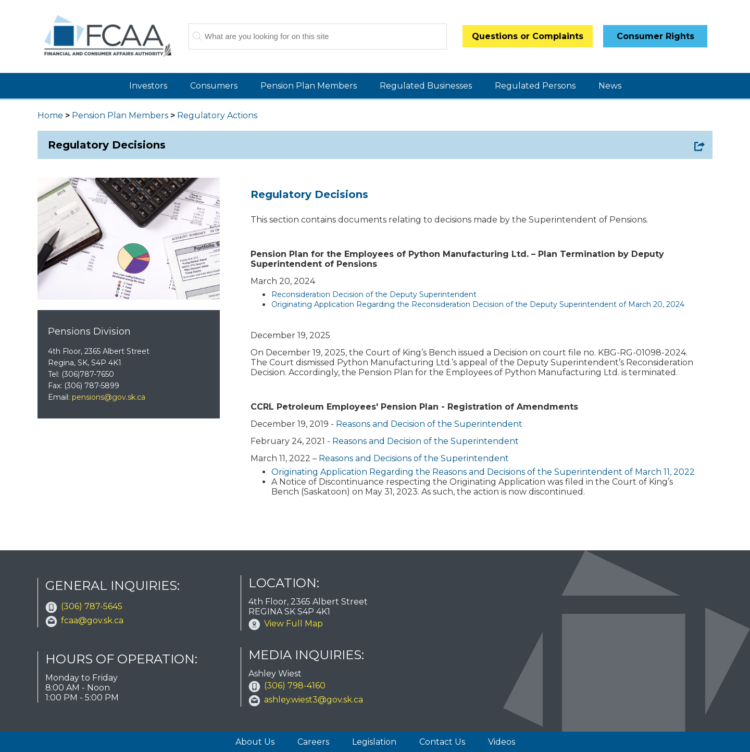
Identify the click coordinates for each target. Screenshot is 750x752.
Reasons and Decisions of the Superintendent (414, 458)
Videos (501, 742)
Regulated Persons (535, 86)
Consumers (214, 86)
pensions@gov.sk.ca (108, 397)
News (609, 86)
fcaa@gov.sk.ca (92, 620)
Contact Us (442, 742)
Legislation (374, 742)
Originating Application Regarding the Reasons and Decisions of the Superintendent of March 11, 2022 (483, 472)
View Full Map (293, 623)
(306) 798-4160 (295, 686)
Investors (148, 86)
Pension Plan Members (308, 86)
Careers (313, 742)
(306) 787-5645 (91, 606)
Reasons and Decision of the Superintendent (429, 424)
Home (50, 115)
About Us (254, 742)
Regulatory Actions (217, 115)
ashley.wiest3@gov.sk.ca (313, 700)
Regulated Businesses (426, 86)
